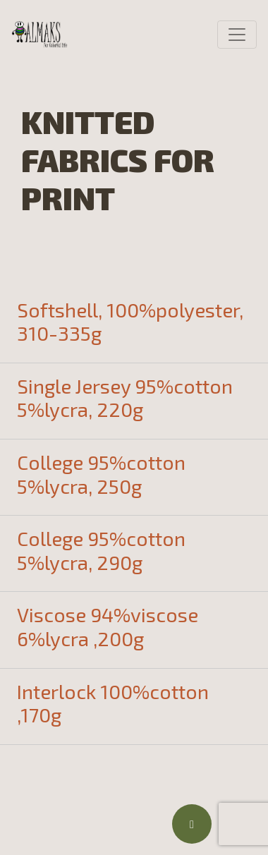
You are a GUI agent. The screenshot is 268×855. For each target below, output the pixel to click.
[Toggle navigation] (237, 34)
